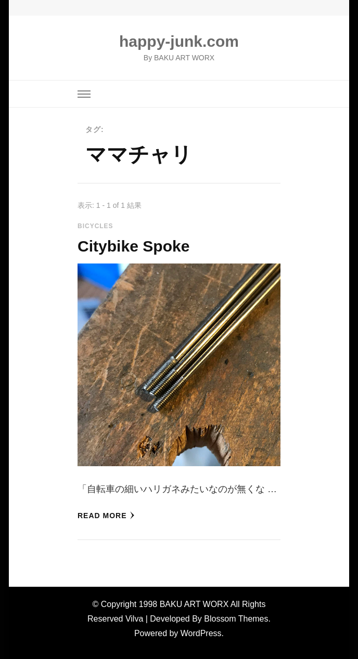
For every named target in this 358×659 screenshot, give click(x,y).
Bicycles (95, 226)
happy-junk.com (179, 41)
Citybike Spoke (133, 246)
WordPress (201, 633)
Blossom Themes (236, 618)
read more (106, 515)
